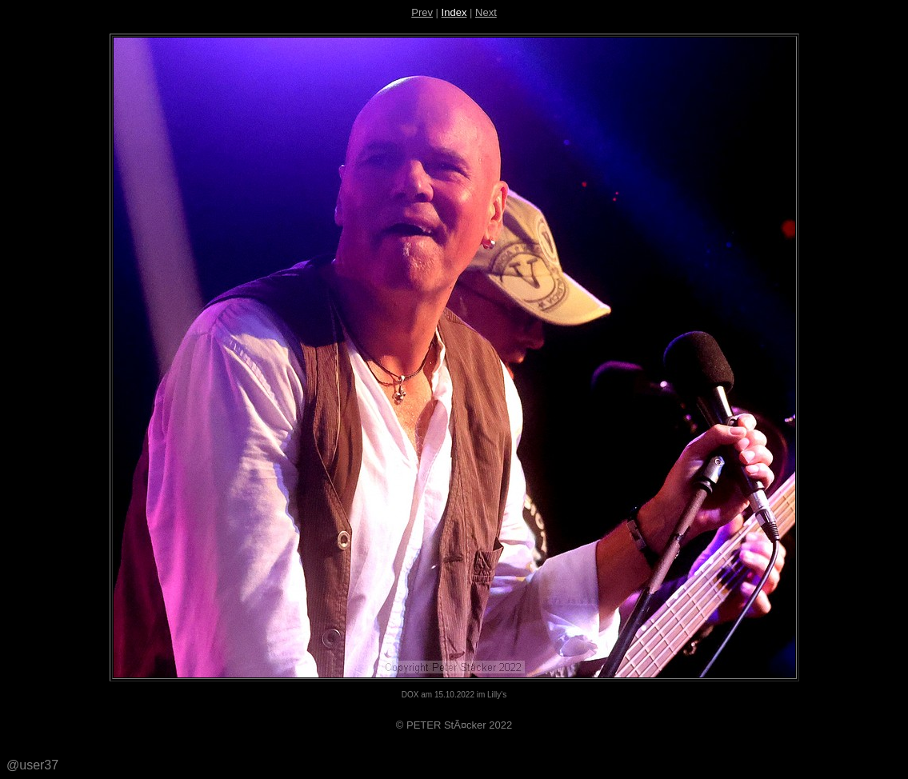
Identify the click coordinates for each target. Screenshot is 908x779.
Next (486, 12)
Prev (422, 12)
